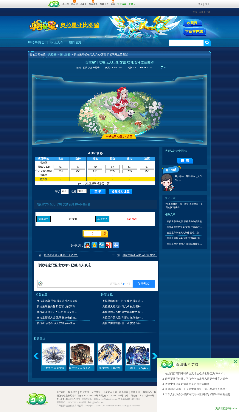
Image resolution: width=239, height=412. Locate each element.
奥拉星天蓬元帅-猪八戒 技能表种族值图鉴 (123, 306)
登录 (200, 4)
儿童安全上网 (110, 392)
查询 (97, 191)
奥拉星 (52, 54)
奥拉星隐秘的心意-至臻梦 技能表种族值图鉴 (123, 300)
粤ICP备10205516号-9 (67, 399)
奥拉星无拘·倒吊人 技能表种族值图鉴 (57, 323)
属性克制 (75, 42)
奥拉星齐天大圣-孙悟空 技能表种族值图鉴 (123, 317)
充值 (195, 12)
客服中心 (147, 392)
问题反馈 (135, 392)
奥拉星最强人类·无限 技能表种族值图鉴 (57, 317)
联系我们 (72, 392)
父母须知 (95, 392)
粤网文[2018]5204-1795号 (111, 395)
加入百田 (84, 392)
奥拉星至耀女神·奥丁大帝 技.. (61, 255)
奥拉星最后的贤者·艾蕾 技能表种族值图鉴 (57, 306)
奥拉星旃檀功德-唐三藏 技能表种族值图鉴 (123, 323)
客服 (201, 12)
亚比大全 (56, 42)
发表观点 (144, 283)
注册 (207, 4)
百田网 (54, 4)
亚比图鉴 (65, 54)
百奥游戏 (37, 1)
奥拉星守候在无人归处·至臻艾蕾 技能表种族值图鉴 (57, 311)
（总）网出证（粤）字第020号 (139, 395)
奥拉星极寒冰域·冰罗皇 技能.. (139, 255)
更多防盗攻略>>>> (226, 408)
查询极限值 (120, 191)
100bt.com (117, 67)
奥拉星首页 (36, 42)
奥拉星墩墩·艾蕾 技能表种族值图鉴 (57, 300)
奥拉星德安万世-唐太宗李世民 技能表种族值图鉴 (123, 311)
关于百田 (61, 392)
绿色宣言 (123, 392)
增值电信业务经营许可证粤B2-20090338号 (77, 395)
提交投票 (185, 161)
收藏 (208, 12)
